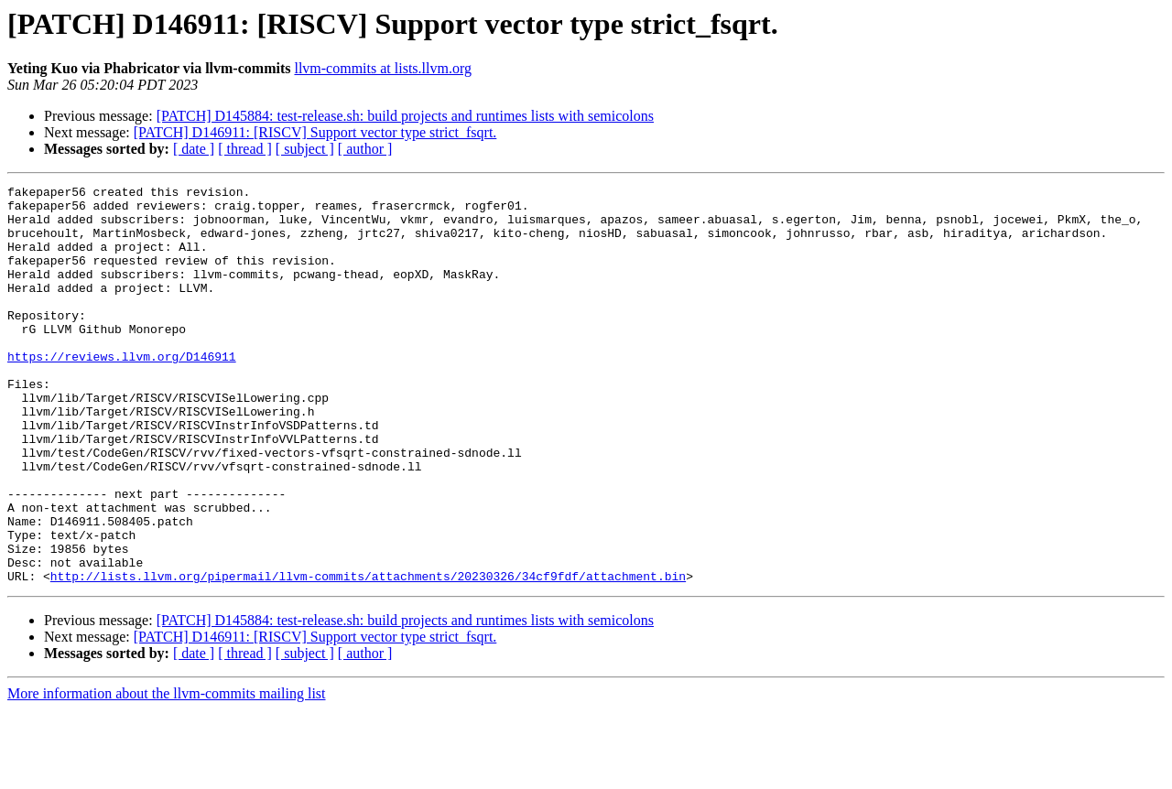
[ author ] (365, 149)
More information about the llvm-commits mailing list (166, 773)
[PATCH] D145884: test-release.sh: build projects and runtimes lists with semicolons (405, 116)
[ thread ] (245, 149)
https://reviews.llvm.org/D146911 (121, 392)
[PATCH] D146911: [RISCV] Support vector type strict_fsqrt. (315, 132)
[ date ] (193, 149)
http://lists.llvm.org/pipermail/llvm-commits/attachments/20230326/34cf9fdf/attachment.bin (368, 655)
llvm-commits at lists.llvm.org (382, 68)
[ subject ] (305, 149)
